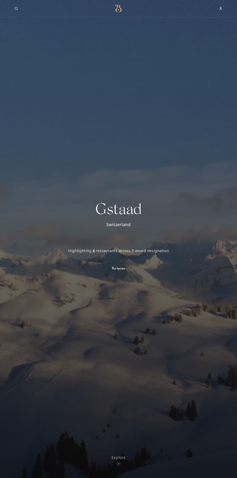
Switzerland (118, 224)
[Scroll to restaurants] (118, 458)
